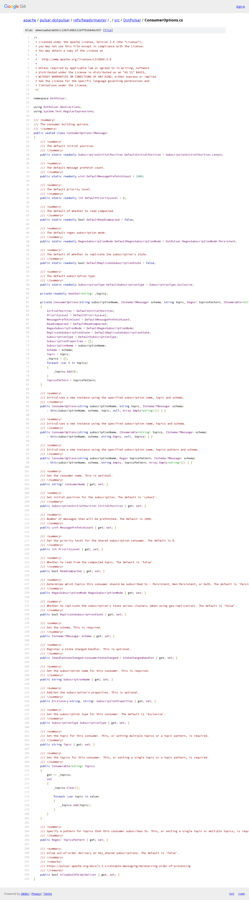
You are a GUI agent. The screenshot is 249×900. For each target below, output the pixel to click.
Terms (47, 894)
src (117, 20)
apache (29, 20)
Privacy (36, 894)
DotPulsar (132, 20)
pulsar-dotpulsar (55, 20)
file (108, 30)
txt (231, 893)
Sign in (240, 6)
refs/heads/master (90, 20)
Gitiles (25, 894)
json (241, 893)
